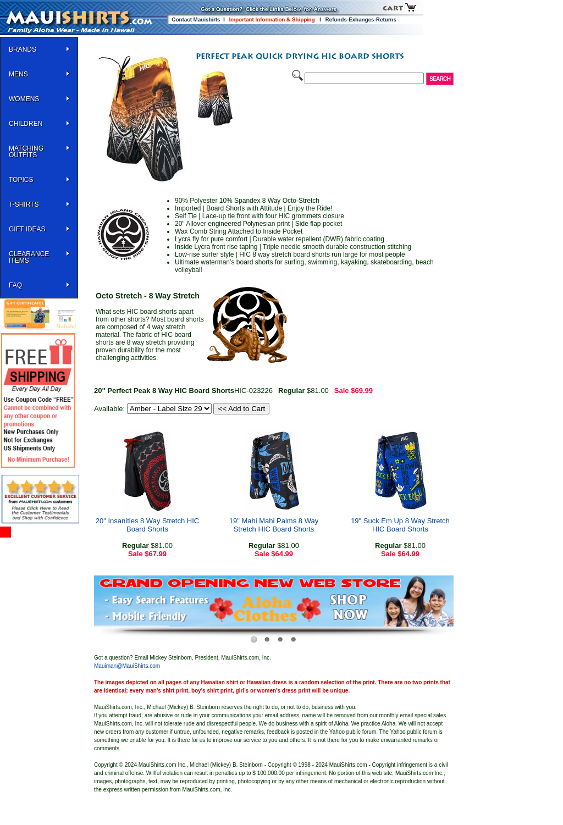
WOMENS (24, 99)
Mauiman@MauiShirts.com (127, 666)
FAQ (15, 285)
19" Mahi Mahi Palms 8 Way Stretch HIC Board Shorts (273, 525)
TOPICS (21, 180)
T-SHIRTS (23, 204)
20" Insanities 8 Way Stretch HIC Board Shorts (147, 525)
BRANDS (22, 49)
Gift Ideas (27, 229)
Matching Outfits (26, 152)
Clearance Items (29, 257)
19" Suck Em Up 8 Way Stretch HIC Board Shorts (400, 525)
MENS (18, 74)
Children (25, 124)
